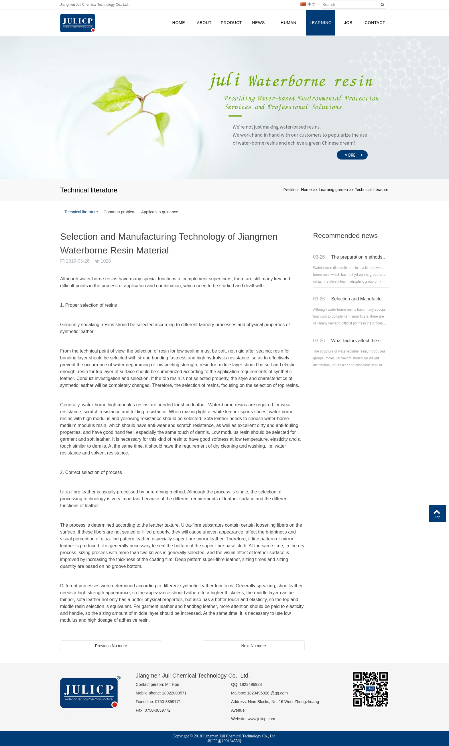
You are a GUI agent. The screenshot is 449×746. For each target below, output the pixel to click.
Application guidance (159, 211)
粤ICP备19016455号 (224, 740)
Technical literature (371, 189)
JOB (348, 22)
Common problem (119, 211)
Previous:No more (111, 645)
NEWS (258, 22)
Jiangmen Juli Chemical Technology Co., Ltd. (94, 5)
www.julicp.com (261, 718)
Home (178, 22)
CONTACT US (375, 27)
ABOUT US (204, 27)
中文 (308, 4)
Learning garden (321, 27)
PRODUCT (231, 22)
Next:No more (253, 645)
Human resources (288, 27)
